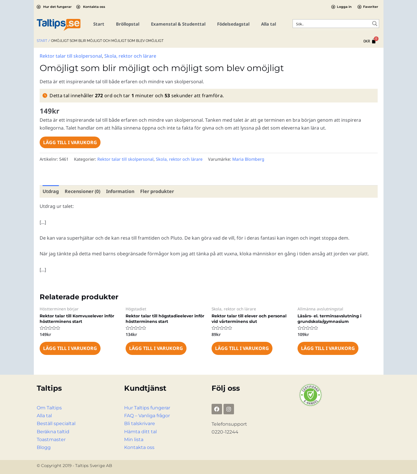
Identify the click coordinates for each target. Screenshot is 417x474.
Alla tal (268, 24)
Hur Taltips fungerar (147, 408)
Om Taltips (49, 408)
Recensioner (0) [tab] (82, 191)
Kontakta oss (139, 447)
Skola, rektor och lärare (130, 56)
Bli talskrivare (139, 423)
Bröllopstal (127, 24)
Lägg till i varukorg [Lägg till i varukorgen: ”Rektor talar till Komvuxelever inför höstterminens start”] (70, 348)
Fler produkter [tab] (157, 191)
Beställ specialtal (56, 423)
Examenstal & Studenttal (178, 24)
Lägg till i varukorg (70, 142)
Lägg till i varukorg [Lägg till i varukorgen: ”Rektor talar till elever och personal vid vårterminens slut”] (242, 348)
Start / (43, 41)
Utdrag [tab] (51, 191)
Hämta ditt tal (140, 431)
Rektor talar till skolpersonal (71, 56)
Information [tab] (120, 191)
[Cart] (369, 41)
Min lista (133, 439)
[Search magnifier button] (375, 24)
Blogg (44, 447)
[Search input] (332, 23)
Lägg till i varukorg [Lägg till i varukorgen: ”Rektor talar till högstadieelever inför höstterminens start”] (156, 348)
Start (98, 24)
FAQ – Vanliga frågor (147, 415)
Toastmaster (51, 439)
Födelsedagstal (233, 24)
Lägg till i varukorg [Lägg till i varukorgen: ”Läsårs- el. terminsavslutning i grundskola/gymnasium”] (328, 348)
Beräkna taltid (53, 431)
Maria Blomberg (248, 159)
